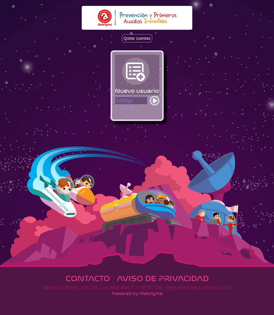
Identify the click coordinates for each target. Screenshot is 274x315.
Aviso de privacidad (163, 278)
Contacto (87, 278)
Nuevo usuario (137, 90)
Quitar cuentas (137, 38)
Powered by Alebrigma (137, 293)
